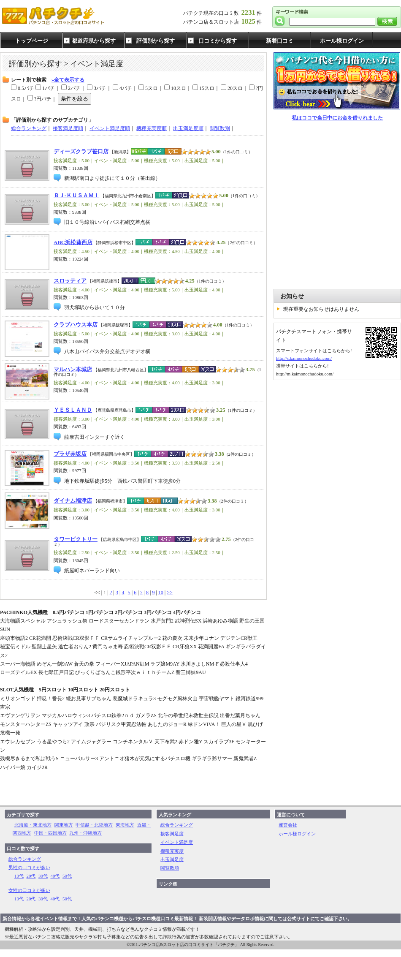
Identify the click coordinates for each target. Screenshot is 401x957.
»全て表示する (67, 80)
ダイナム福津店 (73, 501)
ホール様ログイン (342, 41)
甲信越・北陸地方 (94, 824)
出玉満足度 (172, 859)
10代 (19, 875)
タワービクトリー (76, 539)
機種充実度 (172, 851)
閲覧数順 (169, 867)
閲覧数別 (220, 128)
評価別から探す (155, 41)
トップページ (31, 41)
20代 (31, 875)
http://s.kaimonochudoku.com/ (304, 358)
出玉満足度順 (188, 128)
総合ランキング (24, 859)
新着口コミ (279, 41)
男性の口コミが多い (29, 867)
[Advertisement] (79, 205)
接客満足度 (172, 833)
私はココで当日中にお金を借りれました (337, 118)
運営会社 (288, 824)
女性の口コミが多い (29, 890)
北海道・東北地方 (32, 824)
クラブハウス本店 (76, 325)
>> (170, 592)
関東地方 (63, 824)
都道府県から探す (94, 41)
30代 (43, 875)
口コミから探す (217, 41)
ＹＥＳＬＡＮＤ (73, 410)
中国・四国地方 (50, 832)
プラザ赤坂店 (70, 454)
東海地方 (125, 824)
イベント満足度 (176, 842)
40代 (55, 875)
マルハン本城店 (73, 369)
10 (160, 592)
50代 (67, 875)
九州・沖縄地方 (85, 832)
